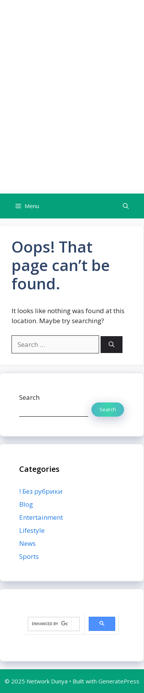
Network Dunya (72, 21)
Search (29, 397)
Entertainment (41, 517)
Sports (29, 556)
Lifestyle (32, 530)
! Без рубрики (41, 491)
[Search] (111, 344)
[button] (125, 206)
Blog (26, 504)
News (27, 543)
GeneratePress (118, 681)
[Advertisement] (72, 118)
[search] (50, 624)
